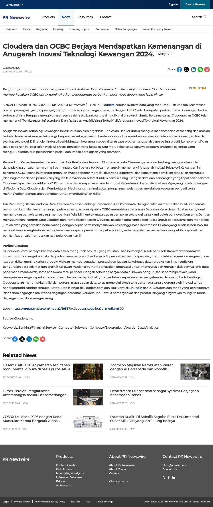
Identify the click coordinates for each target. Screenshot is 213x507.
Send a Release (195, 4)
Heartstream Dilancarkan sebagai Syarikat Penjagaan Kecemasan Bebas (154, 393)
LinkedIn (135, 288)
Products (48, 17)
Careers (114, 473)
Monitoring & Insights (70, 473)
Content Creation (67, 465)
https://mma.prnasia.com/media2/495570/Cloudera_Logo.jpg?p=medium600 (68, 308)
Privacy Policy (22, 501)
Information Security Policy (50, 501)
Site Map (75, 501)
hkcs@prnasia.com (175, 465)
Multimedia (102, 29)
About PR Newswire (127, 456)
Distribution (64, 469)
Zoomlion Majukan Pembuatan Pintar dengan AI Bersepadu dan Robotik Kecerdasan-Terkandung (141, 367)
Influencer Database (69, 477)
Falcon (60, 481)
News (66, 17)
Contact (106, 17)
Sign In (173, 4)
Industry (58, 29)
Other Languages (126, 29)
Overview (11, 29)
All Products (64, 485)
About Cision (117, 469)
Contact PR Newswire (182, 456)
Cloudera (107, 105)
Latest (27, 29)
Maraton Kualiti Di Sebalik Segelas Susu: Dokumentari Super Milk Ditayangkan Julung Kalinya (154, 419)
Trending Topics (79, 29)
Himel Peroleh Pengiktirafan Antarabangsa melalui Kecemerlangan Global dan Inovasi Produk (34, 393)
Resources (85, 17)
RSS (88, 501)
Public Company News (156, 29)
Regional (42, 29)
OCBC (131, 110)
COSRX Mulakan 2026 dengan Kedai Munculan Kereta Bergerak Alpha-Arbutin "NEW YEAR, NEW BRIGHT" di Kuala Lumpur (34, 419)
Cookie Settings (104, 501)
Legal (6, 501)
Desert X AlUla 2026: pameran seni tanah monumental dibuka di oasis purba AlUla (36, 367)
